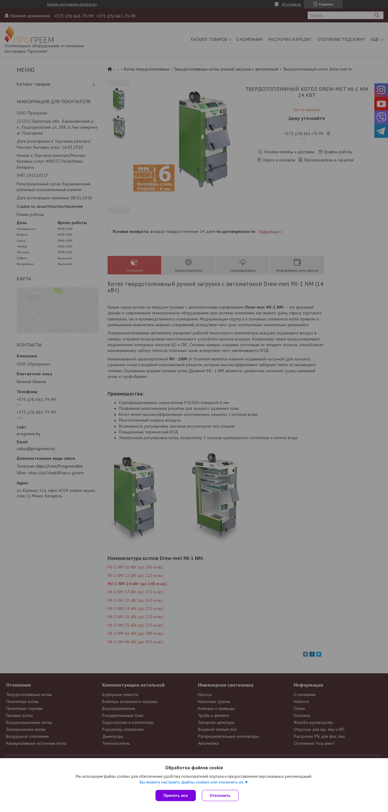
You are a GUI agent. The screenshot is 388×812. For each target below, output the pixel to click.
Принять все (175, 795)
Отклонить (220, 795)
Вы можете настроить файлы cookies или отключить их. (191, 782)
